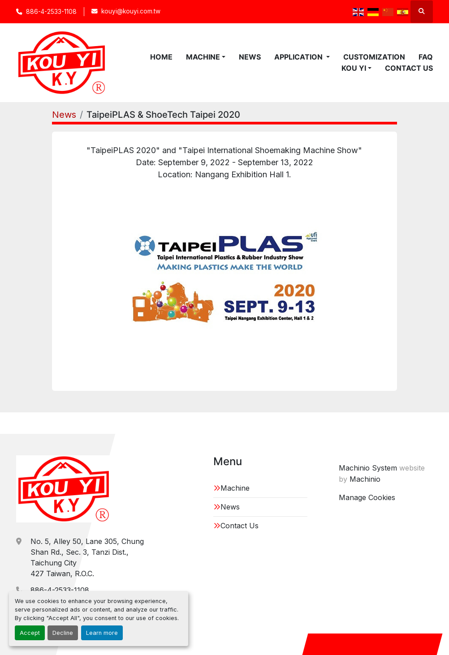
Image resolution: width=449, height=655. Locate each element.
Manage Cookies (367, 497)
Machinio (365, 479)
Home (161, 56)
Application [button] (299, 56)
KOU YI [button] (353, 68)
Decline (62, 632)
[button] (205, 56)
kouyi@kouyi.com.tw (130, 11)
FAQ (426, 56)
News (250, 56)
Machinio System (368, 467)
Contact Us (409, 68)
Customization (374, 56)
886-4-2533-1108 (51, 11)
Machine (203, 56)
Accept (30, 632)
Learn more (102, 632)
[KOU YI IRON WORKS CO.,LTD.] (63, 488)
